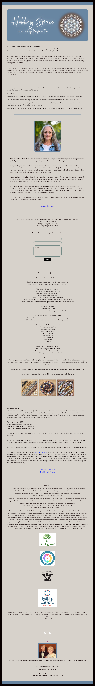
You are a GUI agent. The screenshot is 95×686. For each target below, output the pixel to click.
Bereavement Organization (47, 469)
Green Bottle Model (41, 452)
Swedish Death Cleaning (47, 472)
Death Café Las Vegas (47, 206)
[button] (45, 633)
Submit (47, 259)
